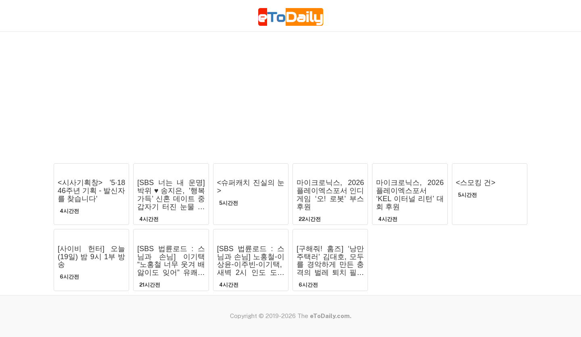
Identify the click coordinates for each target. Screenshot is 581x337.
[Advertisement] (290, 98)
